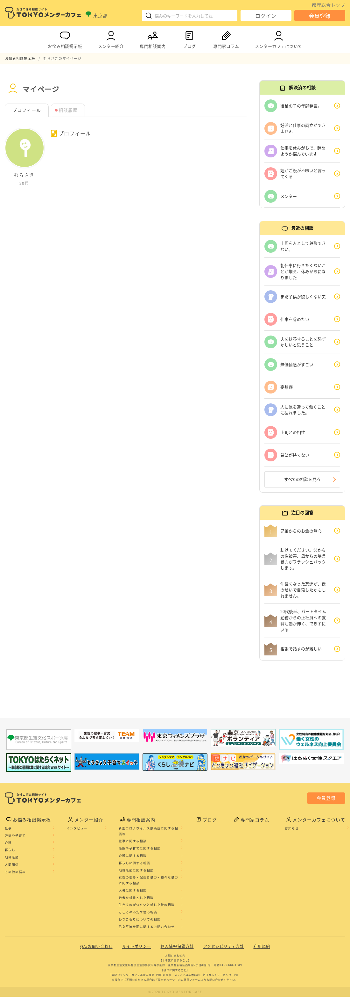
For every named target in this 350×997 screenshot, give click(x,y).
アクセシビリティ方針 (223, 947)
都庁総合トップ (328, 5)
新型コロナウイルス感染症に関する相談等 (148, 831)
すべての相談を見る (302, 479)
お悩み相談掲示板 (65, 38)
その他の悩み (15, 872)
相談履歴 (68, 110)
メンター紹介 (111, 38)
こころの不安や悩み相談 (138, 912)
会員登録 (320, 15)
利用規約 (262, 947)
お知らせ (292, 828)
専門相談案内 (152, 38)
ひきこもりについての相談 (140, 919)
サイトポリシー (136, 947)
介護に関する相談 (133, 856)
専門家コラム (226, 38)
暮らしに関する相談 (134, 863)
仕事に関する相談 (133, 841)
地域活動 (12, 857)
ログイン (266, 15)
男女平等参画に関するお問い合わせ (147, 927)
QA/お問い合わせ (96, 947)
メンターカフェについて (278, 38)
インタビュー (77, 828)
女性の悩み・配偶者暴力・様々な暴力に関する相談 (148, 880)
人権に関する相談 (133, 890)
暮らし (10, 850)
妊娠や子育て (15, 835)
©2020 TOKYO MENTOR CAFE (175, 992)
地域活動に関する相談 (136, 870)
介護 (8, 843)
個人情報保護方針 (177, 947)
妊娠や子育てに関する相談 (140, 848)
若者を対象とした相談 (136, 898)
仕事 (8, 828)
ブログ (189, 38)
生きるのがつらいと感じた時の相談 (147, 905)
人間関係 (12, 865)
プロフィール (26, 110)
